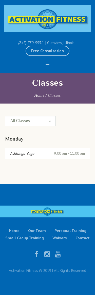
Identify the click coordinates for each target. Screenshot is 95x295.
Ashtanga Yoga (22, 153)
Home (39, 95)
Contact (82, 237)
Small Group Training (24, 237)
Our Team (37, 230)
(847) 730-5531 (30, 42)
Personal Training (70, 230)
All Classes (20, 121)
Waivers (59, 237)
